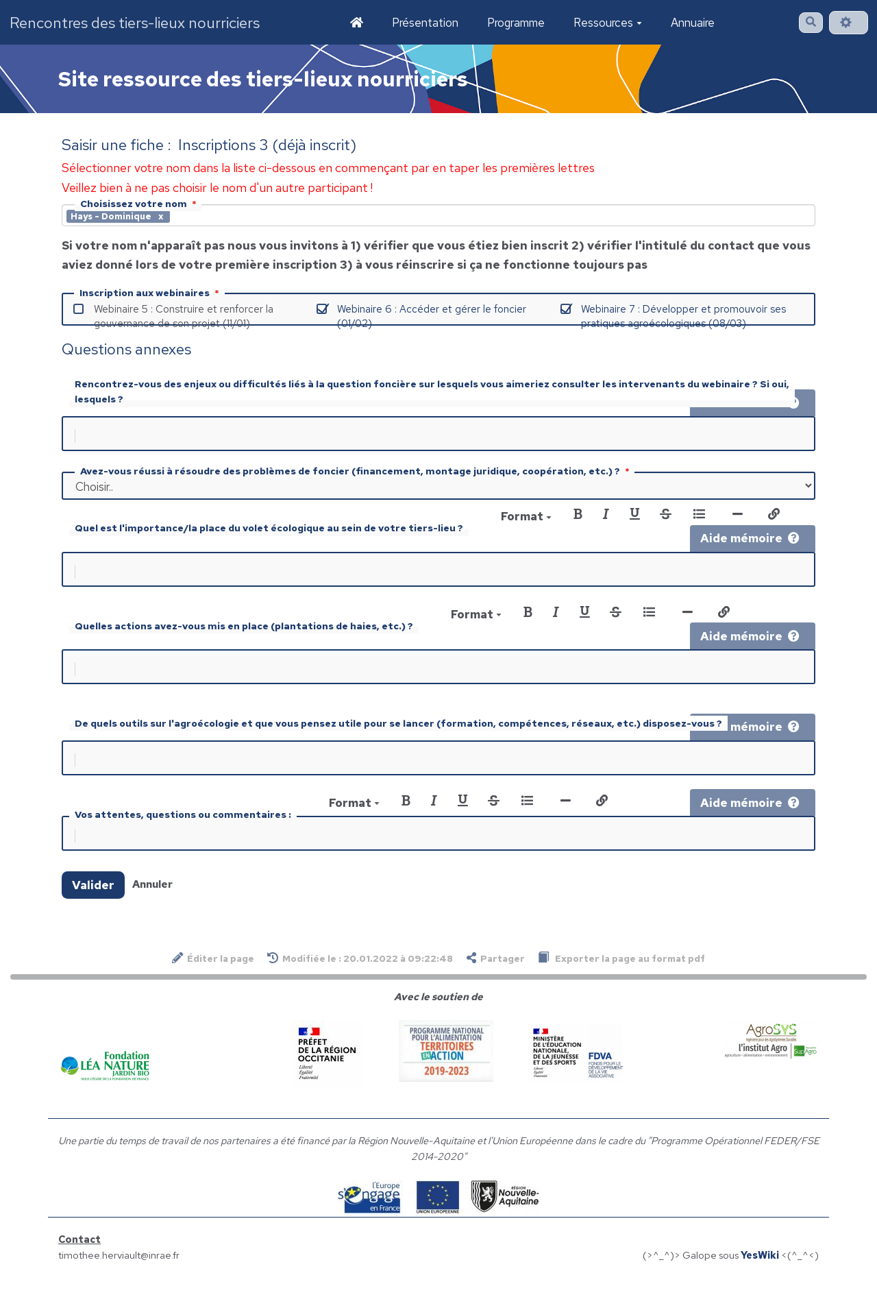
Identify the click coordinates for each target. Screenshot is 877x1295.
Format (526, 519)
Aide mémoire (750, 540)
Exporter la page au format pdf (621, 971)
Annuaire (693, 22)
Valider (93, 898)
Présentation (425, 22)
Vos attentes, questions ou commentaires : (183, 825)
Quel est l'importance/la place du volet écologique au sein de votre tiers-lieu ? (269, 530)
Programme (516, 22)
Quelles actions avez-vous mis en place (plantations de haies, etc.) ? (244, 631)
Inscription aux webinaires (150, 293)
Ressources (607, 22)
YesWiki (760, 1268)
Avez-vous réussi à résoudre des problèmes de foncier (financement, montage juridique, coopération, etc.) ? (356, 473)
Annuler (152, 898)
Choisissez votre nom (139, 203)
